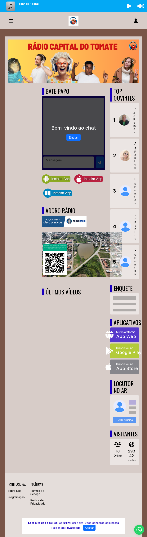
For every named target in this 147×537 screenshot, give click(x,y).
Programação (16, 497)
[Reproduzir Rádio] (129, 6)
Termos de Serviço (37, 492)
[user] (135, 21)
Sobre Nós (14, 490)
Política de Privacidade (38, 502)
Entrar (73, 137)
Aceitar (89, 527)
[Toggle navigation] (11, 21)
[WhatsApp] (139, 530)
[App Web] (124, 334)
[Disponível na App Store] (124, 367)
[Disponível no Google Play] (124, 350)
